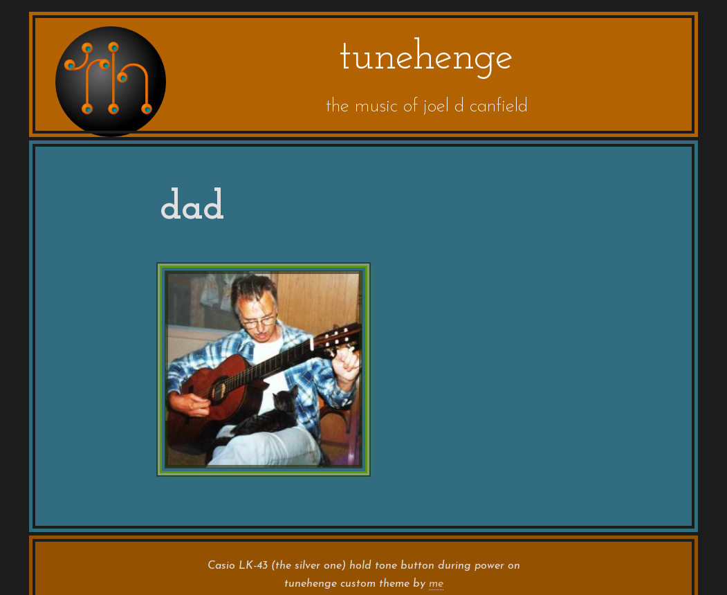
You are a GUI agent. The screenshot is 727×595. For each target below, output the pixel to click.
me (436, 583)
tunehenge (426, 58)
